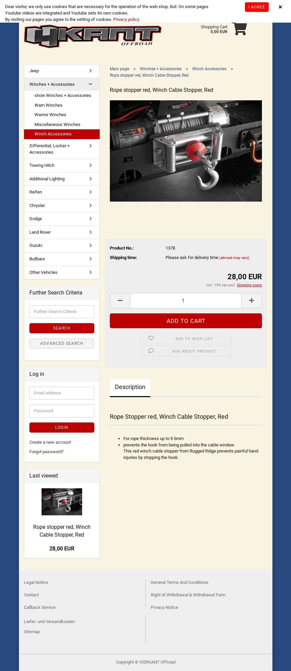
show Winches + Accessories (62, 95)
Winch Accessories (53, 133)
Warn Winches (48, 105)
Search (62, 328)
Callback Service (40, 607)
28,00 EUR (61, 548)
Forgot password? (46, 451)
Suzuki (35, 245)
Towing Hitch (41, 165)
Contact (31, 594)
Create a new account (50, 442)
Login (61, 427)
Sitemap (32, 631)
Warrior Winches (50, 114)
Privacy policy (125, 19)
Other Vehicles (43, 272)
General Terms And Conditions (180, 582)
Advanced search (61, 343)
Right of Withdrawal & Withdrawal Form (188, 594)
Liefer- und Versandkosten (49, 621)
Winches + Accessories (52, 84)
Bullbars (37, 258)
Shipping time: (123, 257)
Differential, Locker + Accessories (49, 149)
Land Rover (40, 232)
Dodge (35, 218)
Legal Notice (36, 582)
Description (130, 386)
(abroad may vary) (234, 258)
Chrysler (37, 205)
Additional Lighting (47, 178)
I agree (256, 7)
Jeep (34, 70)
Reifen (35, 192)
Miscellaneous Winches (57, 124)
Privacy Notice (164, 607)
